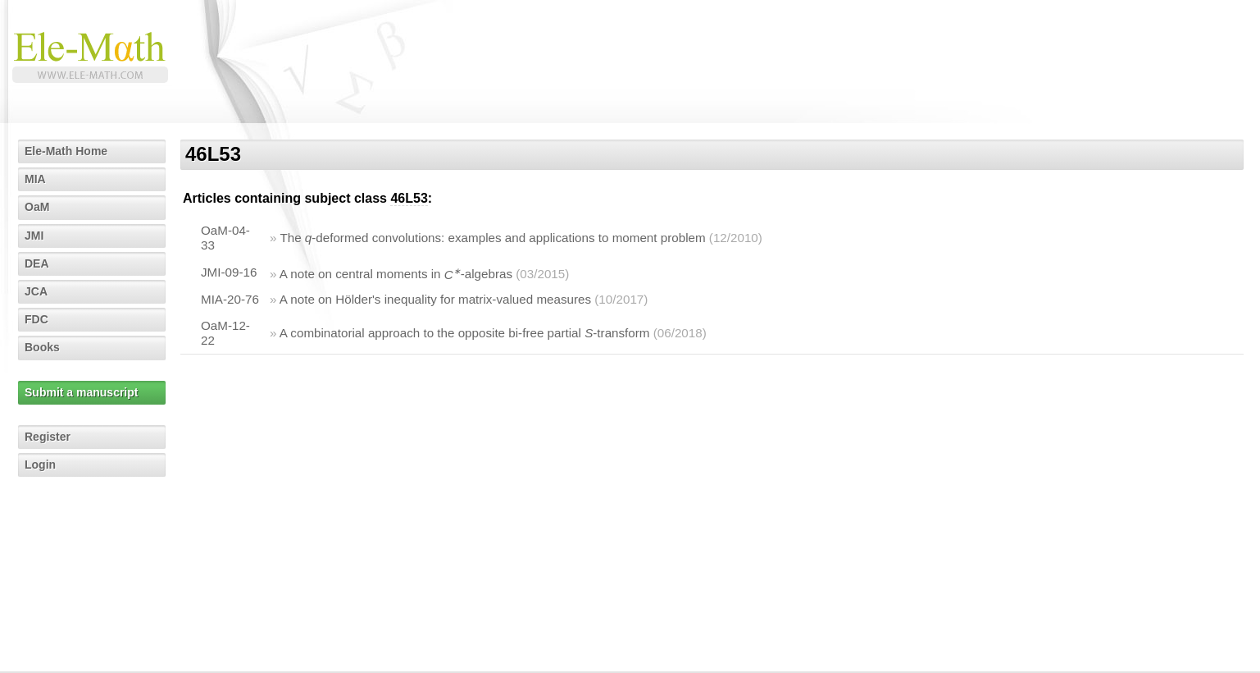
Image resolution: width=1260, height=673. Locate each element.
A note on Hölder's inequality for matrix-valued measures (435, 299)
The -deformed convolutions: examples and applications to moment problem (492, 238)
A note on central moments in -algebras (396, 275)
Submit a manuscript (81, 392)
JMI (34, 235)
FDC (36, 319)
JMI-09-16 (229, 272)
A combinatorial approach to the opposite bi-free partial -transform (465, 333)
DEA (37, 263)
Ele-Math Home (66, 151)
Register (48, 436)
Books (42, 347)
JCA (36, 291)
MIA (35, 178)
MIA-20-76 (230, 299)
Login (40, 464)
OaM (37, 206)
